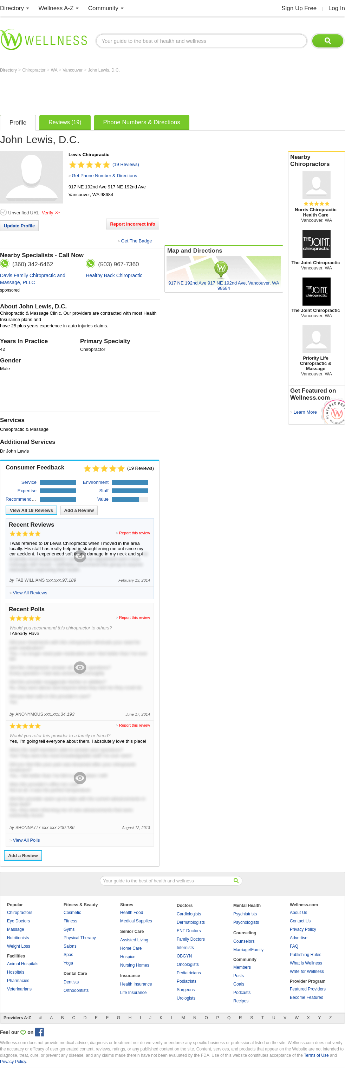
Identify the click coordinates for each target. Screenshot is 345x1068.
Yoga (68, 963)
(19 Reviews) (125, 164)
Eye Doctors (18, 921)
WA (55, 70)
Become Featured (306, 997)
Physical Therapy (80, 937)
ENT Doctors (189, 930)
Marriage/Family (248, 949)
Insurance (130, 975)
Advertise (298, 937)
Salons (70, 946)
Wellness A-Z (56, 8)
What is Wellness (306, 963)
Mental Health (247, 905)
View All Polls (26, 840)
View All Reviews (31, 510)
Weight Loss (18, 946)
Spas (68, 954)
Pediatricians (189, 972)
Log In (336, 8)
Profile (17, 122)
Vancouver (73, 70)
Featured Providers (308, 989)
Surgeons (186, 989)
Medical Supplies (136, 921)
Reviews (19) (64, 122)
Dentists (71, 982)
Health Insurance (136, 984)
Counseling (244, 932)
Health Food (131, 912)
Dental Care (75, 973)
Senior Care (132, 931)
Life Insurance (133, 992)
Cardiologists (189, 914)
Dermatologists (191, 922)
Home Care (131, 948)
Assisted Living (134, 939)
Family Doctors (191, 939)
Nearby (316, 161)
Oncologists (188, 964)
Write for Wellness (307, 971)
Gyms (69, 929)
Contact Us (300, 921)
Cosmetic (72, 912)
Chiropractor (34, 70)
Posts (238, 975)
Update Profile (19, 225)
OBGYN (184, 956)
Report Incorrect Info (132, 224)
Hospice (127, 956)
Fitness (70, 921)
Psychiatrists (245, 914)
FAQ (294, 946)
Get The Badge (136, 240)
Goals (238, 984)
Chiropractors (19, 912)
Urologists (186, 998)
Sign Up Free (299, 8)
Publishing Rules (305, 954)
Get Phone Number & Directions (104, 175)
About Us (298, 912)
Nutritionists (18, 937)
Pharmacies (18, 980)
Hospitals (15, 972)
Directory (12, 8)
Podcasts (241, 992)
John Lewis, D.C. (104, 70)
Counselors (244, 941)
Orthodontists (76, 990)
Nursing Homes (134, 965)
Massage (15, 929)
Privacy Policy (303, 929)
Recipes (240, 1001)
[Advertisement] (128, 92)
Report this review (134, 533)
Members (242, 967)
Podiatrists (186, 981)
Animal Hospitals (22, 963)
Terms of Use (316, 1055)
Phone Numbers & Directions (141, 122)
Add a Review (79, 510)
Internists (185, 947)
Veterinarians (19, 989)
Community (103, 8)
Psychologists (246, 922)
